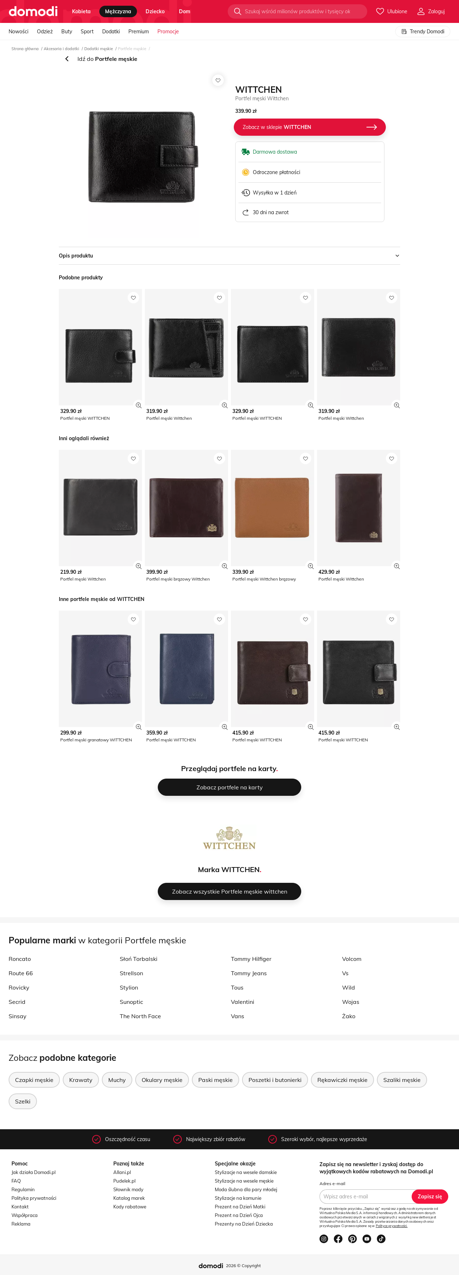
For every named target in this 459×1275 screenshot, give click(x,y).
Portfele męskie (132, 48)
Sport (87, 31)
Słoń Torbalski (138, 958)
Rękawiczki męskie (342, 1079)
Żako (348, 1016)
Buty (66, 31)
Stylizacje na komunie (238, 1198)
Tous (237, 987)
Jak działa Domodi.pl (33, 1172)
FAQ (16, 1181)
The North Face (140, 1016)
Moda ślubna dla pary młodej (246, 1189)
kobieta (81, 11)
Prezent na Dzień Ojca (239, 1215)
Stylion (129, 987)
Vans (237, 1016)
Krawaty (81, 1079)
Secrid (17, 1001)
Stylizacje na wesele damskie (246, 1172)
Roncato (20, 958)
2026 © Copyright (243, 1265)
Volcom (351, 958)
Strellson (131, 973)
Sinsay (18, 1016)
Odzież (45, 31)
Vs (345, 973)
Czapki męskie (34, 1079)
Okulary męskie (162, 1079)
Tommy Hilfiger (251, 958)
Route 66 (21, 973)
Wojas (350, 1001)
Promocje (168, 31)
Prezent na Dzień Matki (240, 1206)
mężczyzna (118, 11)
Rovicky (19, 987)
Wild (348, 987)
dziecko (155, 11)
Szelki (22, 1101)
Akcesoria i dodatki (61, 48)
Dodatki (111, 31)
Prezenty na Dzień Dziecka (244, 1224)
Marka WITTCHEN (229, 869)
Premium (138, 31)
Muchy (117, 1079)
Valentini (242, 1001)
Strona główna (25, 48)
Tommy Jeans (249, 973)
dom (184, 11)
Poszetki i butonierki (275, 1079)
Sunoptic (131, 1001)
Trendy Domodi (422, 31)
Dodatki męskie (98, 48)
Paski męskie (215, 1079)
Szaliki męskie (402, 1079)
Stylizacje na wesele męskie (244, 1181)
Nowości (18, 31)
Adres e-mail (332, 1183)
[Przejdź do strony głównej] (33, 11)
